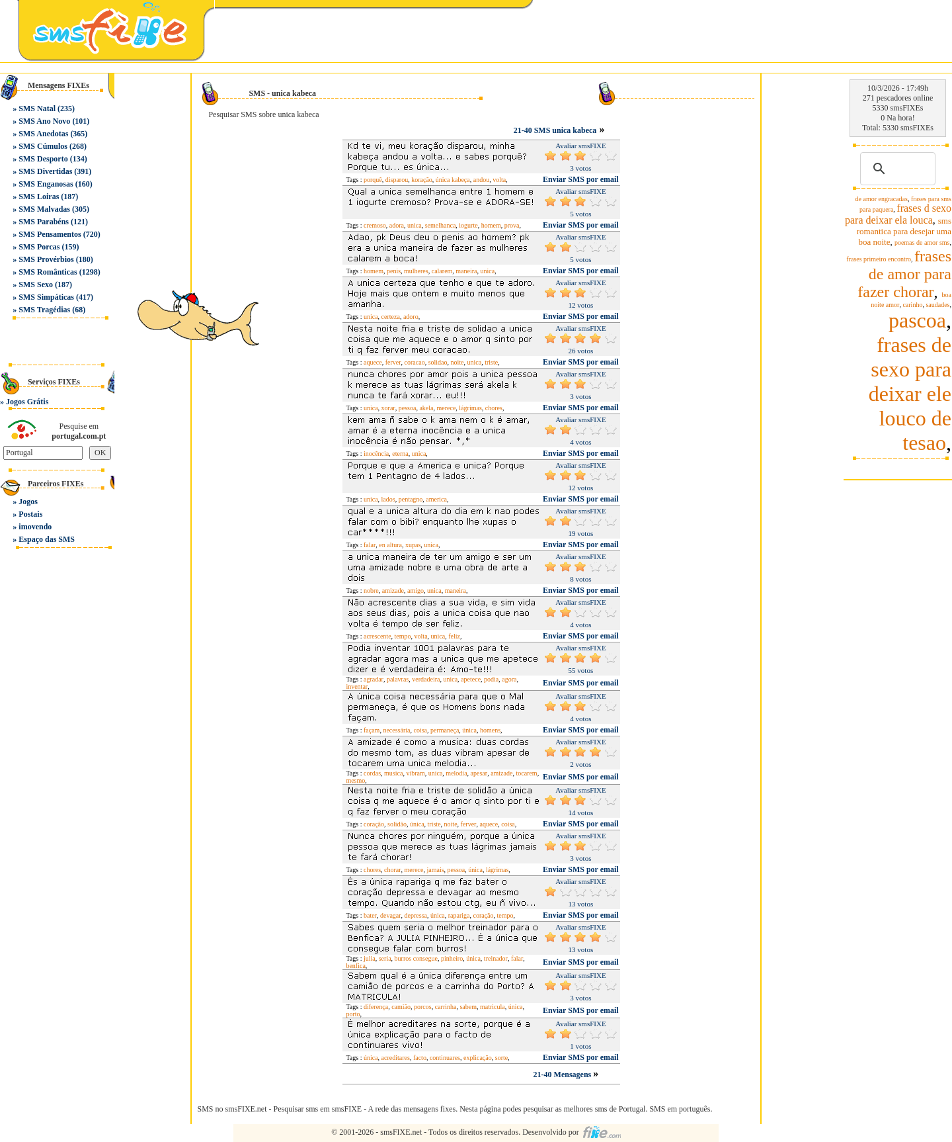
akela (426, 408)
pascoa (917, 320)
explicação (477, 1057)
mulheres (416, 271)
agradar (373, 679)
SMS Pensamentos (50, 234)
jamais (435, 869)
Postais (30, 514)
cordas (372, 773)
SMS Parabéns (44, 221)
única (469, 730)
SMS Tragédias (44, 309)
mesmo (355, 780)
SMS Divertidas (45, 171)
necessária (396, 730)
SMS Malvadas (44, 209)
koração (421, 179)
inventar (357, 686)
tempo (403, 636)
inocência (376, 453)
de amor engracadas (881, 198)
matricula (492, 1006)
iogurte (468, 225)
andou (481, 179)
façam (371, 730)
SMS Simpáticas (46, 297)
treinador (496, 958)
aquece (373, 362)
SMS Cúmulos (43, 146)
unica (414, 225)
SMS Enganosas (46, 184)
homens (490, 730)
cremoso (375, 225)
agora (509, 679)
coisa (420, 730)
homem (491, 225)
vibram (415, 773)
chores (493, 408)
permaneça (444, 730)
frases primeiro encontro (878, 259)
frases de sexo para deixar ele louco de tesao (910, 394)
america (436, 499)
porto (353, 1014)
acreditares (395, 1057)
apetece (471, 679)
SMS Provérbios (46, 259)
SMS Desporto (43, 158)
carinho (912, 304)
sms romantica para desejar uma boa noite (904, 231)
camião (401, 1006)
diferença (376, 1006)
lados (388, 499)
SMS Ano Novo (44, 121)
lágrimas (470, 408)
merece (446, 408)
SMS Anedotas (43, 133)
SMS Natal (37, 108)
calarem (442, 271)
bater (370, 915)
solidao (438, 362)
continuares (445, 1057)
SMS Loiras (39, 196)
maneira (466, 271)
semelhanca (440, 225)
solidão (397, 824)
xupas (412, 545)
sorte (501, 1057)
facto (419, 1057)
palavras (398, 679)
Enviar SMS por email (581, 179)
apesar (479, 773)
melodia (456, 773)
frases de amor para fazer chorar (904, 273)
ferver (393, 362)
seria (385, 958)
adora (396, 225)
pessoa (407, 408)
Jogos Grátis (27, 401)
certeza (390, 316)
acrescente (377, 636)
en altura (390, 545)
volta (499, 179)
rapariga (459, 915)
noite (457, 362)
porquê (373, 179)
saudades (937, 304)
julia (370, 958)
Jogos (28, 501)
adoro (410, 316)
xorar (388, 408)
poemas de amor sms (922, 242)
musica (393, 773)
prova (512, 225)
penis (394, 271)
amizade (393, 590)
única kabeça (453, 179)
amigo (415, 590)
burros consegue (416, 958)
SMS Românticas (48, 272)
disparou (396, 179)
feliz (454, 636)
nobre (371, 590)
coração (374, 824)
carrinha (446, 1006)
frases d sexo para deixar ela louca (898, 214)
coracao (415, 362)
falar (370, 545)
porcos (423, 1006)
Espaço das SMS (47, 539)
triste (491, 362)
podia (491, 679)
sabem (468, 1006)
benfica (355, 965)
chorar (392, 869)
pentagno (411, 499)
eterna (400, 453)
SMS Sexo (36, 284)
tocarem (526, 773)
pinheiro (452, 958)
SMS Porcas (39, 246)
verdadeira (426, 679)
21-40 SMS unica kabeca (555, 130)
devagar (390, 915)
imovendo (35, 526)
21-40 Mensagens (564, 1074)
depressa (416, 915)
